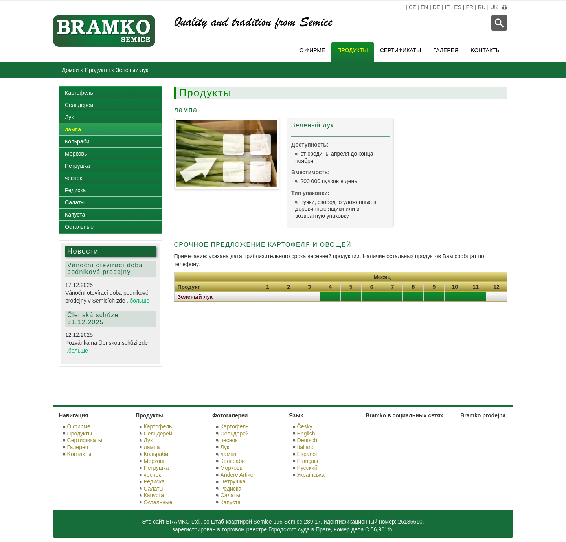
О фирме (312, 50)
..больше (138, 301)
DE (436, 7)
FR (469, 7)
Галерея (446, 50)
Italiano (306, 447)
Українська (311, 475)
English (306, 433)
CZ (412, 7)
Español (307, 454)
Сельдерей (79, 105)
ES (457, 7)
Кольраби (77, 141)
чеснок (73, 178)
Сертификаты (400, 50)
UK (494, 7)
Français (307, 461)
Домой (70, 70)
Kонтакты (485, 50)
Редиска (75, 190)
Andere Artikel (238, 475)
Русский (307, 468)
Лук (69, 117)
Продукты (352, 50)
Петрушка (77, 166)
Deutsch (307, 440)
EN (424, 7)
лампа (73, 129)
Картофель (79, 93)
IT (447, 7)
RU (481, 7)
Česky (304, 426)
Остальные (79, 227)
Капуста (75, 214)
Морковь (76, 154)
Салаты (75, 202)
